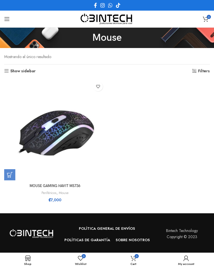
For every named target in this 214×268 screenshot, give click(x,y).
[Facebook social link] (95, 5)
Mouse (64, 192)
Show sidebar (23, 71)
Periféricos (48, 192)
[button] (9, 174)
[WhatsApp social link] (110, 5)
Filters (204, 71)
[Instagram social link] (102, 5)
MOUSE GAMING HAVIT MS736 (54, 185)
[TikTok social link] (118, 5)
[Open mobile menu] (7, 19)
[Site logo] (107, 18)
